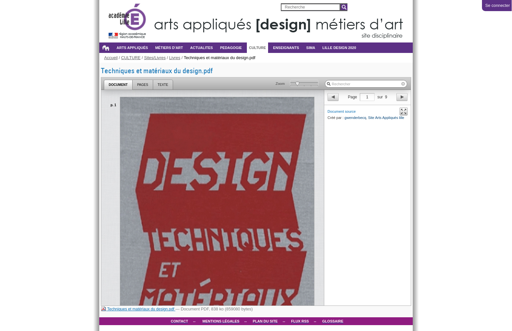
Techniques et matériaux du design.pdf (138, 309)
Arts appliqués (132, 48)
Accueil (105, 47)
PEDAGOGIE (231, 48)
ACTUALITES (201, 48)
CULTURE (257, 48)
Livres (174, 57)
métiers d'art (169, 48)
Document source (342, 111)
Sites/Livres (155, 57)
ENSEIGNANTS (286, 48)
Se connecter (497, 5)
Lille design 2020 (339, 48)
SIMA (310, 48)
